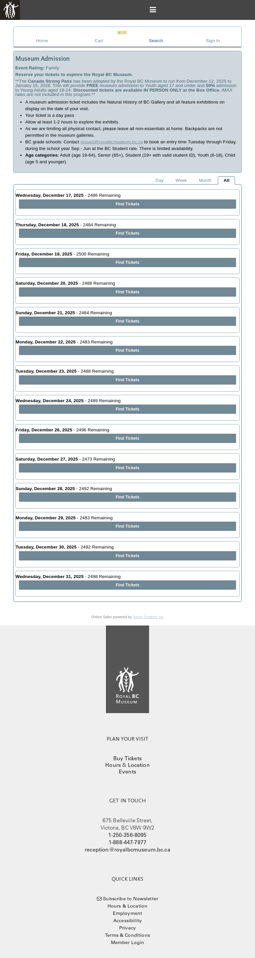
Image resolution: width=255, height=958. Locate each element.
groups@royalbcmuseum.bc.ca (111, 141)
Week (181, 180)
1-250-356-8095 (127, 835)
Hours (113, 765)
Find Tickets (127, 204)
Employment (127, 913)
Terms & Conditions (127, 935)
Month (205, 180)
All (226, 180)
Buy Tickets (127, 758)
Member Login (127, 942)
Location (139, 765)
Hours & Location (128, 906)
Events (127, 771)
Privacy (127, 928)
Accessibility (127, 920)
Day (159, 180)
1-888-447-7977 (127, 842)
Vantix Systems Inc (148, 617)
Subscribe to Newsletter (130, 899)
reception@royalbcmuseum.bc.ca (127, 849)
